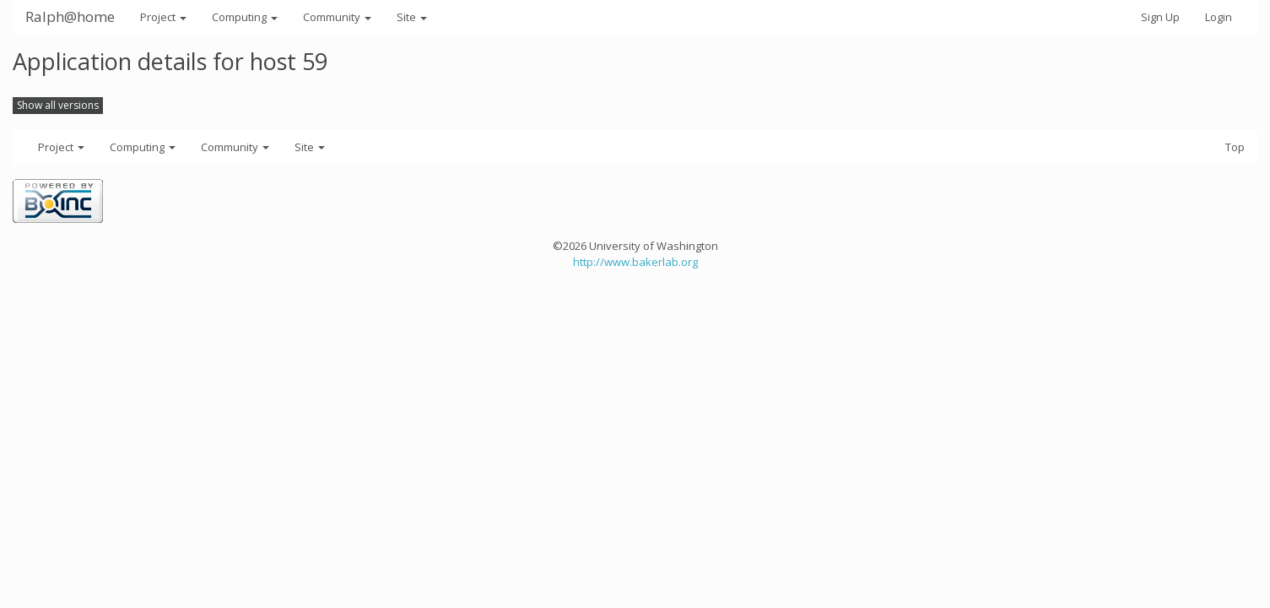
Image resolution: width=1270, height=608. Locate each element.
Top (1235, 147)
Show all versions (58, 105)
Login (1218, 16)
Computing (245, 16)
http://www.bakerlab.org (635, 261)
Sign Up (1160, 16)
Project (163, 16)
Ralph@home (70, 16)
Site (412, 16)
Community (337, 16)
